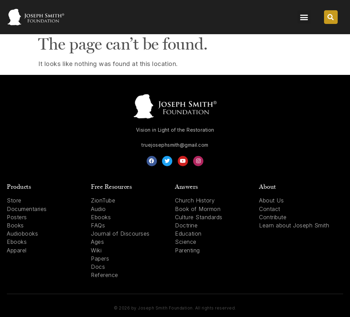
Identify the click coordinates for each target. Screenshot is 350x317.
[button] (304, 17)
